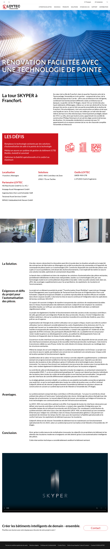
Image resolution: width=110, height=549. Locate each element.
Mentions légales (34, 545)
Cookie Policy (62, 545)
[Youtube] (4, 2)
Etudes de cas (84, 7)
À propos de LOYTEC (45, 7)
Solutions (74, 7)
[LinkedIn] (9, 2)
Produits (66, 7)
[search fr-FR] (107, 2)
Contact (95, 528)
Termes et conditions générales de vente (16, 545)
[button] (87, 2)
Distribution (103, 7)
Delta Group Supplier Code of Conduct (78, 545)
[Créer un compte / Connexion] (95, 2)
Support (94, 7)
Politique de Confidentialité (48, 545)
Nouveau (57, 7)
